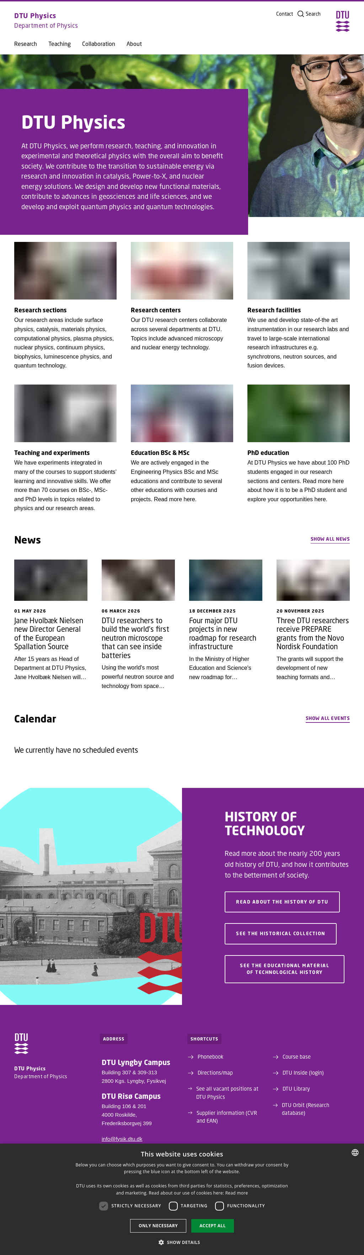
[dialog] (182, 1199)
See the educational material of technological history (284, 969)
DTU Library (296, 1088)
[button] (182, 1242)
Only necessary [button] (158, 1226)
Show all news (330, 539)
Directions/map (215, 1072)
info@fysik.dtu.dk (122, 1139)
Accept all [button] (212, 1226)
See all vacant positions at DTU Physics (227, 1092)
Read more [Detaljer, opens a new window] (236, 1193)
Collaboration (98, 44)
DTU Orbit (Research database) (305, 1109)
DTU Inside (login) (303, 1072)
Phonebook (210, 1056)
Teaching (59, 44)
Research (25, 44)
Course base (297, 1056)
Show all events (328, 718)
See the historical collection (280, 934)
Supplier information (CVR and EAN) (227, 1117)
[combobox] (355, 1152)
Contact (284, 13)
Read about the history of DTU (282, 902)
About (134, 44)
